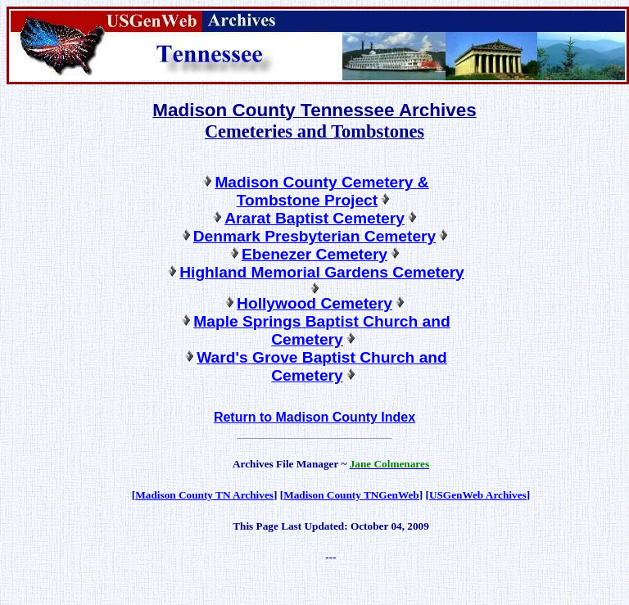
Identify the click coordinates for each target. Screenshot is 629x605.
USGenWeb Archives (478, 495)
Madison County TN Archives (204, 495)
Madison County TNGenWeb (351, 495)
